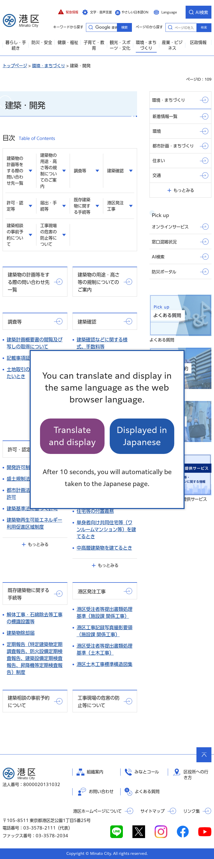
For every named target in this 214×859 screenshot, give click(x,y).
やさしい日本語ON (135, 12)
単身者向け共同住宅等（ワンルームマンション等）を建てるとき (106, 529)
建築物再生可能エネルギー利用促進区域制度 (34, 523)
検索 (204, 27)
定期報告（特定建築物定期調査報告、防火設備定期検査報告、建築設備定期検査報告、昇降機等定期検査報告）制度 (34, 658)
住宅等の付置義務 (95, 511)
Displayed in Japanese (142, 436)
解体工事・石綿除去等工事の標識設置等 (34, 618)
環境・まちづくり (48, 66)
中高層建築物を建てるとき (104, 548)
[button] (68, 12)
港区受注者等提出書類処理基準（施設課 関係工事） (104, 612)
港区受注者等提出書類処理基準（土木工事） (104, 649)
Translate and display (72, 436)
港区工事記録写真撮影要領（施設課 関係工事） (104, 631)
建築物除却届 (21, 633)
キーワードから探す (90, 27)
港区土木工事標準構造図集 (104, 664)
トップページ (15, 66)
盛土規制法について (27, 478)
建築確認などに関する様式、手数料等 (102, 343)
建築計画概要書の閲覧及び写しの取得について (34, 343)
